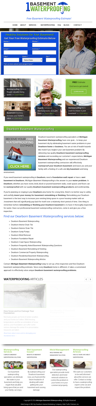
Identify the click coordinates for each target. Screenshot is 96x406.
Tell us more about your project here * (20, 64)
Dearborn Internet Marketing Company (49, 404)
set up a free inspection (58, 263)
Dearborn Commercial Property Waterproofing (29, 252)
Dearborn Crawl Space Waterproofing (25, 242)
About (23, 25)
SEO (32, 404)
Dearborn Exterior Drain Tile (21, 228)
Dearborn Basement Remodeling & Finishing (28, 249)
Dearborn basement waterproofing (52, 136)
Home (15, 25)
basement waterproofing (23, 177)
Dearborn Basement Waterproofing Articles (27, 259)
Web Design (25, 404)
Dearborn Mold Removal (20, 235)
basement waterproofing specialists (11, 374)
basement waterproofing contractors (45, 208)
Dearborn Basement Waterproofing (24, 221)
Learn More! (19, 94)
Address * (37, 49)
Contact (78, 25)
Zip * (49, 56)
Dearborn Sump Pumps (19, 231)
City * (7, 56)
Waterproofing (48, 25)
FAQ (59, 25)
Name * (8, 41)
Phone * (37, 41)
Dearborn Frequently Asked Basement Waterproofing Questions (35, 245)
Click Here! (18, 118)
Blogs (67, 25)
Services (33, 25)
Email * (8, 49)
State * (26, 56)
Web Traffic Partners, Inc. (70, 404)
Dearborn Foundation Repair (21, 238)
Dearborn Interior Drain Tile (21, 224)
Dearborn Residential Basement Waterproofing (29, 255)
